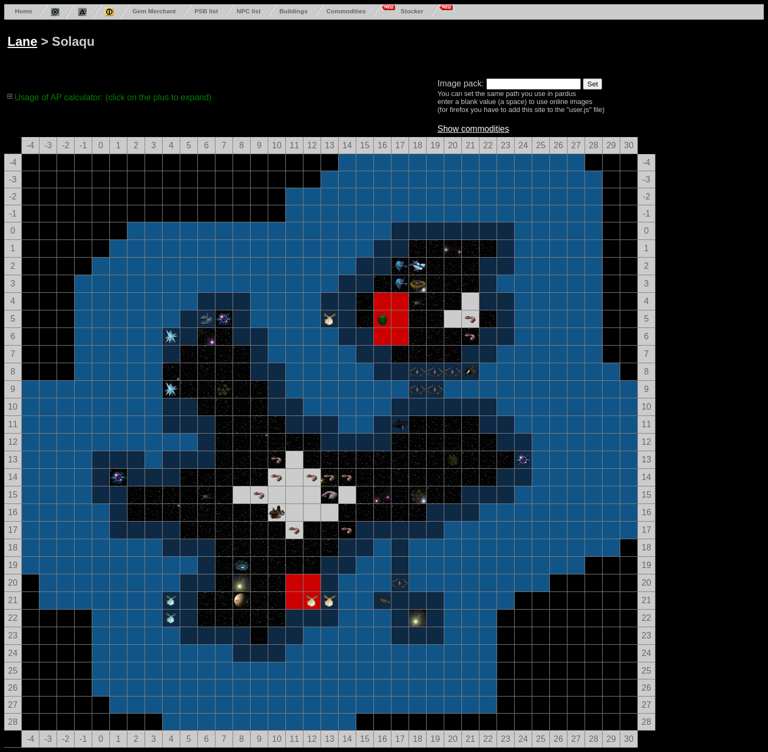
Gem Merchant (153, 10)
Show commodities (473, 128)
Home (23, 10)
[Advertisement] (412, 47)
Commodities (346, 10)
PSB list (206, 10)
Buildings (293, 10)
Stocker (412, 10)
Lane (22, 41)
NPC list (249, 10)
